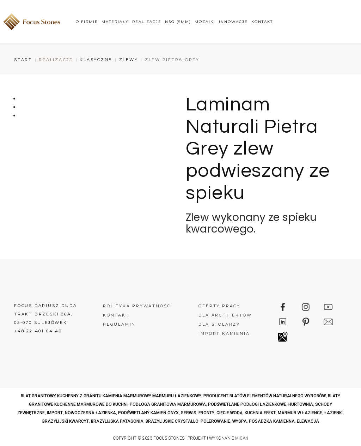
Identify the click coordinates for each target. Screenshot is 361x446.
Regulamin (119, 324)
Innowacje (233, 21)
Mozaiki (205, 21)
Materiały (115, 21)
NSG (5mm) (178, 21)
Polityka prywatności (138, 305)
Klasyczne (96, 59)
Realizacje (146, 21)
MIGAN (241, 438)
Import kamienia (224, 333)
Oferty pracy (219, 305)
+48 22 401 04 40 (38, 331)
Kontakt (262, 21)
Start (23, 59)
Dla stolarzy (219, 324)
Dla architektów (225, 315)
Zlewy (128, 59)
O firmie (87, 21)
